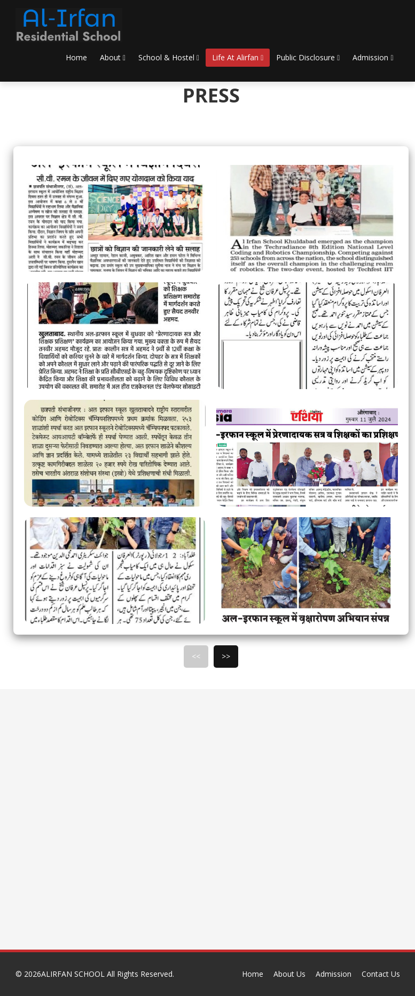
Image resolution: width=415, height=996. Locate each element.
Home (76, 57)
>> (226, 656)
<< (196, 656)
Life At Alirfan (237, 57)
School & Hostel (168, 57)
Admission (373, 57)
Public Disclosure (308, 57)
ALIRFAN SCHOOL (74, 974)
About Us (289, 974)
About (113, 57)
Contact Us (381, 974)
